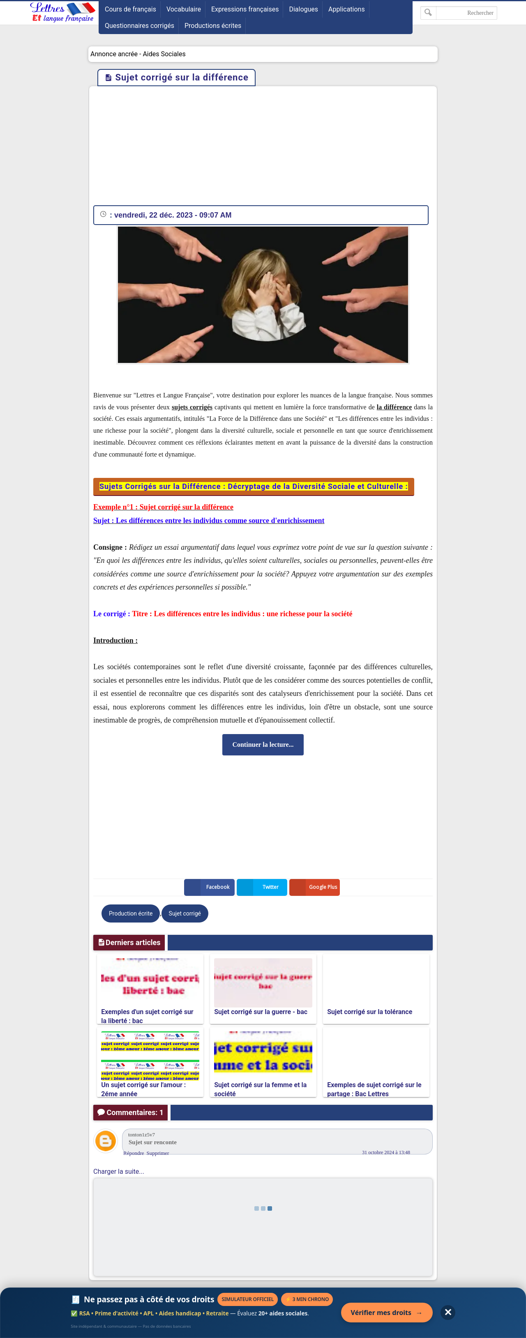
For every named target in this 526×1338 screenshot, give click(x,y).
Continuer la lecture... (262, 744)
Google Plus (315, 887)
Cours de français (130, 9)
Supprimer (158, 1153)
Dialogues (303, 9)
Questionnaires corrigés (139, 26)
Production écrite (130, 913)
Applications (346, 9)
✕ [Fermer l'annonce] (448, 1312)
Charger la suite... (118, 1171)
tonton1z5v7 (141, 1134)
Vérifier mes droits (387, 1312)
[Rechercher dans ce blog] (458, 13)
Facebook (208, 887)
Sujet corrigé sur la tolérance (369, 1012)
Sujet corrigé (185, 913)
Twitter (259, 887)
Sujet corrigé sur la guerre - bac (260, 1012)
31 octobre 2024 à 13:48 (386, 1152)
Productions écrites (213, 26)
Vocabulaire (183, 9)
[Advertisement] (263, 147)
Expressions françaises (245, 9)
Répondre (133, 1153)
